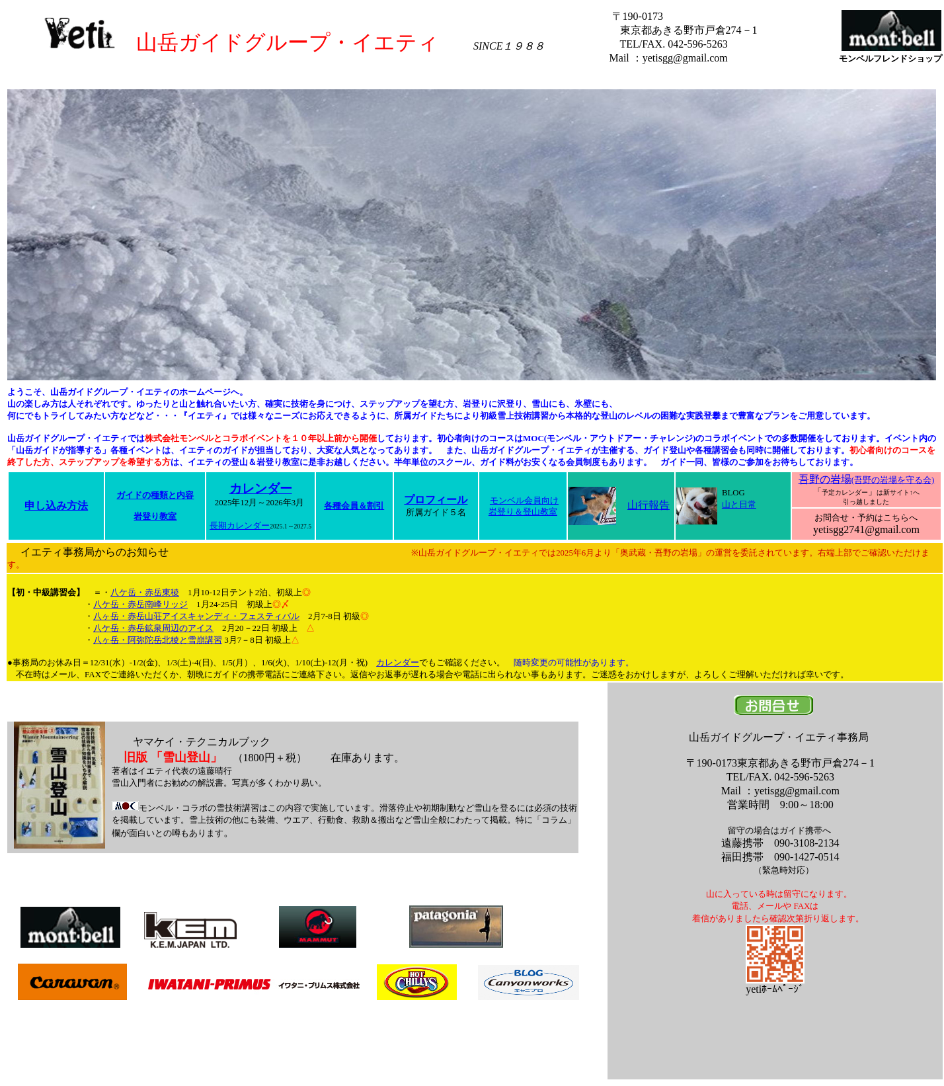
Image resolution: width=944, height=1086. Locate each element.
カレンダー (260, 488)
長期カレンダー (240, 525)
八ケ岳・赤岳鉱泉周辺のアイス (153, 628)
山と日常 (739, 504)
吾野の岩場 (867, 479)
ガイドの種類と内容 (155, 495)
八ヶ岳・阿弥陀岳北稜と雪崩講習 (157, 640)
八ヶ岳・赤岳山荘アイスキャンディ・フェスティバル (196, 616)
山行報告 (648, 505)
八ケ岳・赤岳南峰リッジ (140, 604)
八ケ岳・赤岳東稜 (144, 592)
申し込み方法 (56, 505)
